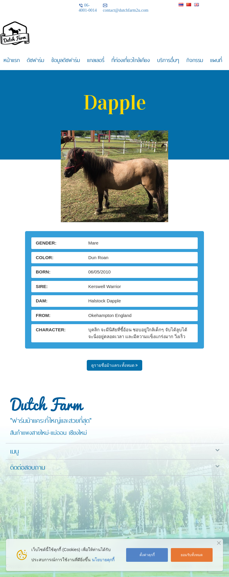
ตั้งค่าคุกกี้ (147, 555)
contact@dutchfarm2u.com (125, 8)
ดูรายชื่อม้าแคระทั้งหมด (114, 365)
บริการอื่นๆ (168, 60)
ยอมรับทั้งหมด (192, 555)
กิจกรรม (194, 60)
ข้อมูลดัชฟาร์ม (65, 60)
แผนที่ (216, 60)
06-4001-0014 (88, 8)
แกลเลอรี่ (95, 60)
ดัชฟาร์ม (35, 60)
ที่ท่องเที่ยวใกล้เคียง (131, 60)
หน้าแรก (12, 60)
